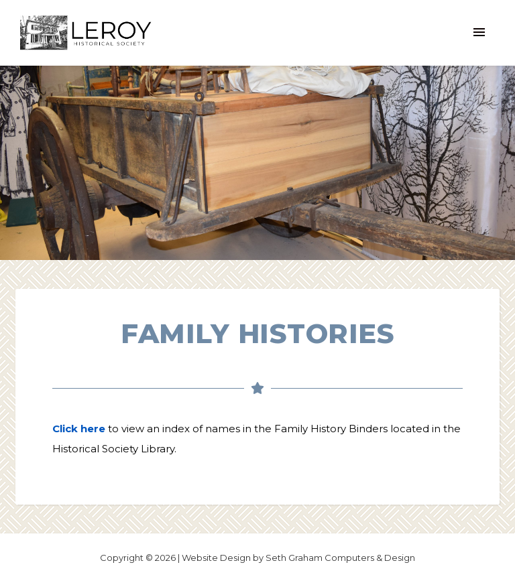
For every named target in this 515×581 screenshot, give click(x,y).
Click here (78, 428)
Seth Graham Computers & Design (340, 557)
